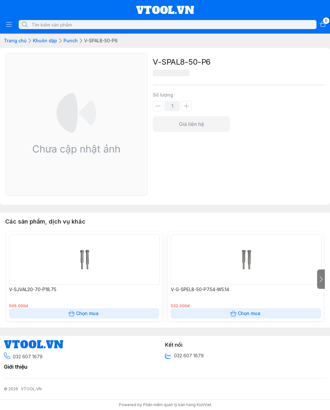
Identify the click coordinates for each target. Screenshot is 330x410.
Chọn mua (84, 313)
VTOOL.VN (31, 388)
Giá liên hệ (191, 124)
